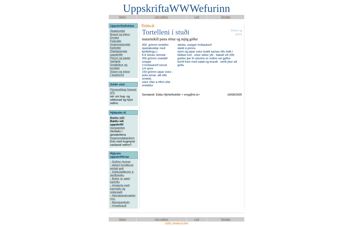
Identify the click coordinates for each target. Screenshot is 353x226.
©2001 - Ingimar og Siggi (176, 223)
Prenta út (147, 25)
